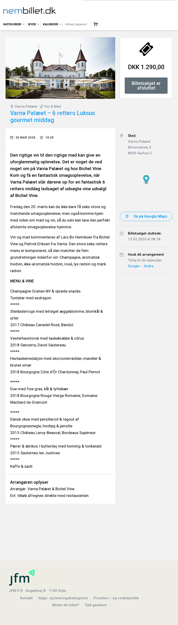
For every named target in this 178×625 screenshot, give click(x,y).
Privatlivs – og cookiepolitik (116, 598)
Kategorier (12, 24)
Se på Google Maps (150, 216)
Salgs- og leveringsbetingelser (63, 598)
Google (134, 266)
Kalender (50, 24)
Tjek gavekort (96, 605)
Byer (32, 24)
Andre (149, 266)
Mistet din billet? (65, 605)
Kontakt (26, 598)
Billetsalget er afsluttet (146, 86)
